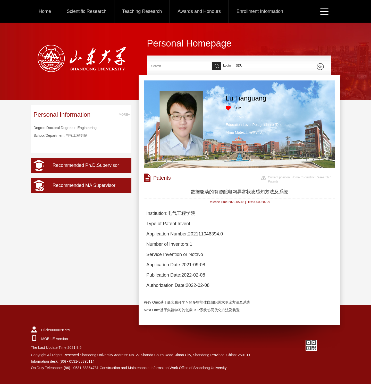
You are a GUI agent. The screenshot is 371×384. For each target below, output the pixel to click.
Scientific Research (86, 11)
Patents (273, 181)
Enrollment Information (260, 11)
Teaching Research (142, 11)
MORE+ (124, 114)
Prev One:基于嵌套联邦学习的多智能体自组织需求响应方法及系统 (197, 302)
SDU (239, 65)
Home (45, 11)
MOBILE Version (54, 339)
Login (227, 65)
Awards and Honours (199, 11)
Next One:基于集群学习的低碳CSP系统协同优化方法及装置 (192, 310)
